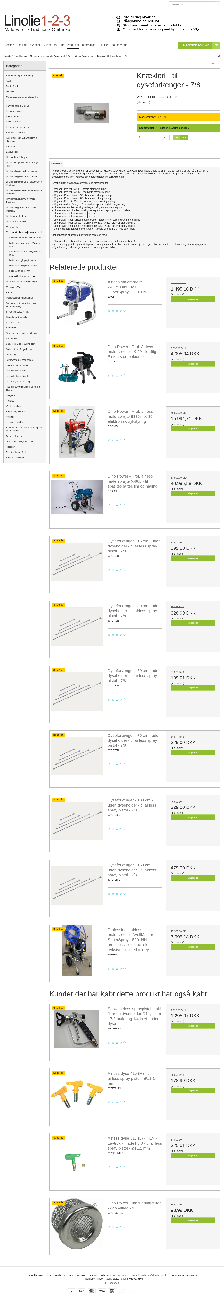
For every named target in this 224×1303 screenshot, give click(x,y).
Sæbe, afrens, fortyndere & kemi (21, 349)
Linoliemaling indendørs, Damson (22, 171)
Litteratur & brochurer (16, 221)
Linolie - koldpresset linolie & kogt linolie (22, 164)
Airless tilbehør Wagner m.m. (23, 276)
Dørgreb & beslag (14, 436)
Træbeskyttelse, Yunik (16, 370)
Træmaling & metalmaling (18, 381)
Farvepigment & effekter (17, 106)
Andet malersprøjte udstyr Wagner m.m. (25, 253)
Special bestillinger (15, 458)
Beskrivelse (56, 164)
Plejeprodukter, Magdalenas (19, 298)
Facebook (112, 1282)
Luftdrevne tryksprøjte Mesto (22, 260)
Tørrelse (10, 401)
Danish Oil (11, 92)
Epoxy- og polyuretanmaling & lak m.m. (22, 99)
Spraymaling (12, 338)
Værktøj (10, 417)
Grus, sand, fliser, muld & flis (19, 441)
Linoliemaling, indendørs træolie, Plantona (21, 209)
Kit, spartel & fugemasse (17, 127)
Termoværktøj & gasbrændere (20, 360)
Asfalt (9, 81)
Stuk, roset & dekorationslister (20, 344)
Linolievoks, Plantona (16, 216)
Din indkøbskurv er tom (200, 45)
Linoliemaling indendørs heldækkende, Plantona (24, 192)
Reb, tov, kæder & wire (17, 452)
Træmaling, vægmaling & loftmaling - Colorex (23, 388)
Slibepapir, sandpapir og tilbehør (21, 333)
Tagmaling (11, 355)
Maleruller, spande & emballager (21, 281)
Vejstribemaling (13, 406)
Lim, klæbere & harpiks (17, 157)
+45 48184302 (121, 1275)
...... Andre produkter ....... (18, 422)
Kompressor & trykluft (16, 132)
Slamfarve (11, 328)
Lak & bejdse (12, 152)
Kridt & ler (11, 146)
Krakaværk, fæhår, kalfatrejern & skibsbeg (21, 139)
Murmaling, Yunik (14, 287)
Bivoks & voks (12, 86)
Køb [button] (179, 137)
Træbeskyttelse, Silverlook (18, 376)
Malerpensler (12, 227)
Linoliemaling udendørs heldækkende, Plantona (24, 183)
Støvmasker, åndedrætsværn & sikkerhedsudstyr (21, 305)
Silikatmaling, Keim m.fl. (17, 312)
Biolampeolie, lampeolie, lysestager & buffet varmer (24, 429)
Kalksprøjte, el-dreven (19, 271)
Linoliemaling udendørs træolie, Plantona (21, 200)
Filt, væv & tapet (14, 111)
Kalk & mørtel (12, 116)
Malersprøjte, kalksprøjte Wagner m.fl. (24, 232)
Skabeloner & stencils (16, 317)
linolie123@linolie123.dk (153, 1275)
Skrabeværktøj (13, 322)
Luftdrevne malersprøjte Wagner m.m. (24, 245)
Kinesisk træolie (13, 122)
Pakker (9, 292)
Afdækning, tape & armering (19, 75)
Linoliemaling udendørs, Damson (21, 176)
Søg (217, 4)
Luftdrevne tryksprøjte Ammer (23, 265)
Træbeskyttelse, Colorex (17, 365)
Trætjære (10, 395)
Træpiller (10, 447)
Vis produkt (193, 299)
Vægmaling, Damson (16, 411)
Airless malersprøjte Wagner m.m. (25, 237)
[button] (213, 63)
